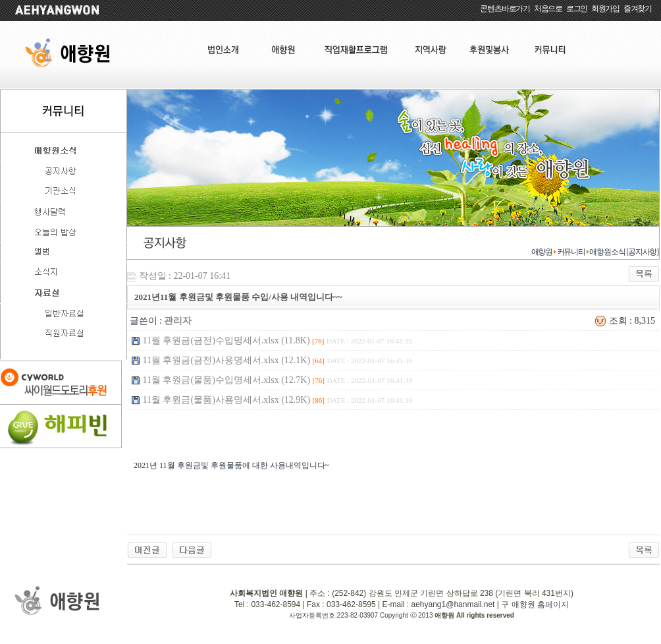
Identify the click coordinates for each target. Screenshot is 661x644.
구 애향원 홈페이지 (535, 604)
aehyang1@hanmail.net (452, 604)
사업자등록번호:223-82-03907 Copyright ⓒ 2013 (362, 615)
